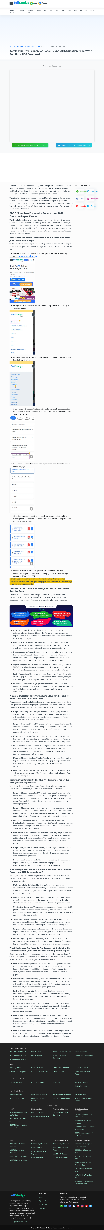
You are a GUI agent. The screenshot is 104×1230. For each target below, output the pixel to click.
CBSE (39, 10)
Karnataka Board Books (62, 1094)
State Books (13, 11)
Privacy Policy (44, 1200)
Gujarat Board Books (39, 1094)
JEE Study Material (60, 1157)
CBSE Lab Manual (59, 1071)
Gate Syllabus (36, 1147)
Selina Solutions (81, 1085)
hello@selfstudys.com (18, 1221)
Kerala (20, 46)
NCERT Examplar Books (62, 1051)
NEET (51, 10)
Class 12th (30, 46)
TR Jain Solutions (81, 1082)
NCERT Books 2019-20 (18, 1059)
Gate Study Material (39, 1143)
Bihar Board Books (17, 1098)
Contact (42, 1208)
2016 (39, 46)
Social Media (43, 1204)
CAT (63, 10)
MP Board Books (81, 1094)
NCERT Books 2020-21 (18, 1055)
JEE (45, 10)
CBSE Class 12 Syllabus (18, 1156)
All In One (56, 1082)
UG (81, 10)
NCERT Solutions (37, 1051)
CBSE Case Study (81, 1067)
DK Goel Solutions (38, 1082)
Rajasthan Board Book (61, 1098)
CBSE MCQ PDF (37, 1067)
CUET (57, 10)
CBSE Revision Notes (39, 1071)
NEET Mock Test (37, 1112)
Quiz (92, 10)
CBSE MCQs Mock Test (40, 1116)
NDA (69, 10)
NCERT (22, 10)
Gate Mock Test (37, 1157)
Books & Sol (30, 11)
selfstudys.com (67, 1227)
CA (86, 10)
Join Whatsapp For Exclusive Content (30, 145)
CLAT (75, 10)
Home (12, 46)
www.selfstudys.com (28, 255)
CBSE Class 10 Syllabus (18, 1159)
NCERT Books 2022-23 (18, 1051)
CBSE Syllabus (15, 1067)
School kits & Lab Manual (84, 1055)
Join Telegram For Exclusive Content (74, 145)
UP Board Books (16, 1094)
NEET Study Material (61, 1143)
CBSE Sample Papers (18, 1071)
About (41, 1196)
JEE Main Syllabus (60, 1153)
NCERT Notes (36, 1055)
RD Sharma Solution (17, 1082)
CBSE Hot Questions (61, 1067)
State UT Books (81, 1051)
